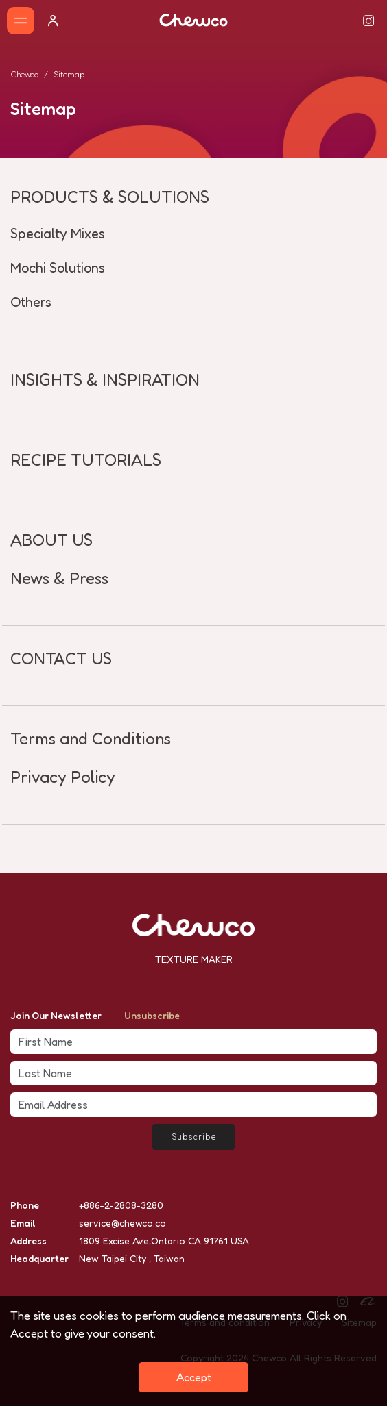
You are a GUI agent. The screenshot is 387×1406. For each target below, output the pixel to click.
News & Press (59, 578)
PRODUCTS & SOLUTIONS (109, 197)
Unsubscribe (152, 1015)
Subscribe (194, 1136)
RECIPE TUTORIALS (85, 460)
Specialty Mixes (57, 233)
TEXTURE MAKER (194, 959)
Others (30, 302)
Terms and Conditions (90, 739)
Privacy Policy (62, 777)
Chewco (24, 74)
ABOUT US (51, 540)
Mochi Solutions (57, 268)
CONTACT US (61, 658)
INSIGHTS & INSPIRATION (105, 380)
